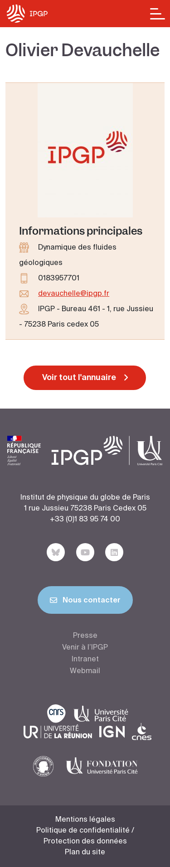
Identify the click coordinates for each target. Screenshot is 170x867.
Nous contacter (85, 602)
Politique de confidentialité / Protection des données (85, 836)
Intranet (85, 659)
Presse (85, 636)
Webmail (85, 671)
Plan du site (85, 852)
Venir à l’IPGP (85, 647)
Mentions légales (85, 820)
